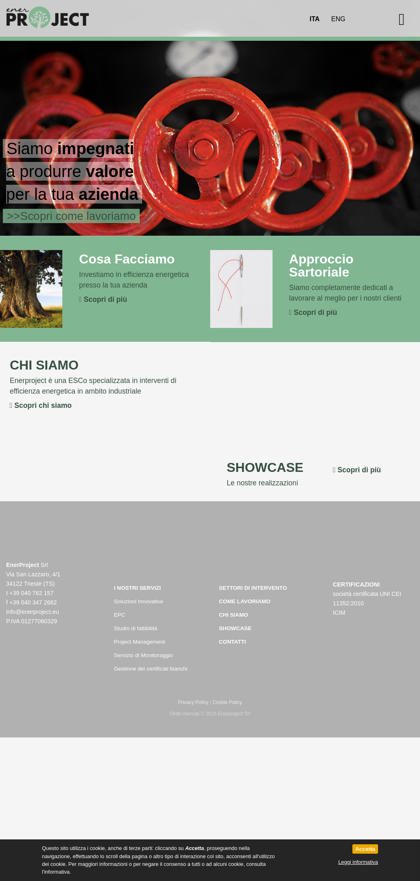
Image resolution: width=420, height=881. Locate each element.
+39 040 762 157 (31, 593)
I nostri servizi (137, 588)
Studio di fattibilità (136, 628)
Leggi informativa (358, 862)
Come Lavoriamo (244, 601)
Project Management (139, 642)
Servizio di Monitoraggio (143, 655)
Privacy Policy (193, 702)
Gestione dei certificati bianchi (151, 669)
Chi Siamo (233, 615)
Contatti (232, 642)
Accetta (365, 849)
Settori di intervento (253, 588)
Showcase (235, 628)
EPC (119, 615)
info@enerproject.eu (32, 612)
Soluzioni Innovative (138, 601)
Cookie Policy (227, 702)
